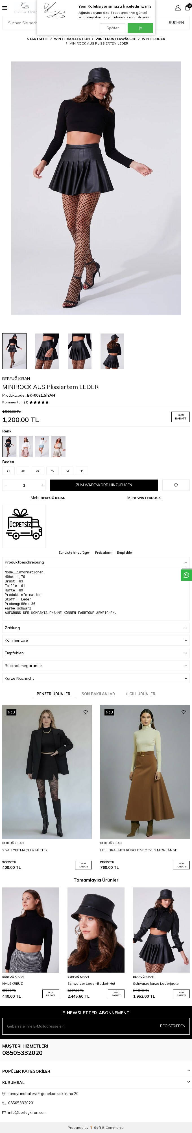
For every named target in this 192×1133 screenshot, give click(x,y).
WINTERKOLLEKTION (72, 39)
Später (112, 27)
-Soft (96, 1127)
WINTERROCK (153, 39)
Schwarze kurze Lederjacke (156, 983)
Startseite (37, 39)
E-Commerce (113, 1127)
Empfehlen (125, 552)
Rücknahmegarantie (96, 665)
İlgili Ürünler (140, 694)
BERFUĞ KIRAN (16, 378)
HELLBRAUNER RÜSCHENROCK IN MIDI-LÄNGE (138, 850)
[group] (96, 188)
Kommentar (12, 402)
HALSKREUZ (12, 983)
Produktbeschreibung (96, 562)
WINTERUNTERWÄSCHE (115, 39)
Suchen (176, 22)
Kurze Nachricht (96, 678)
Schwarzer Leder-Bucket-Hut (91, 983)
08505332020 (22, 1053)
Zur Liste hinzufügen (74, 552)
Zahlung (96, 628)
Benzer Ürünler (53, 694)
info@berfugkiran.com (27, 1112)
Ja (140, 27)
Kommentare (96, 640)
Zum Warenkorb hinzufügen (104, 485)
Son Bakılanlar (98, 694)
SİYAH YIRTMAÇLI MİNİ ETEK (25, 850)
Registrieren (172, 1026)
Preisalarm (103, 552)
